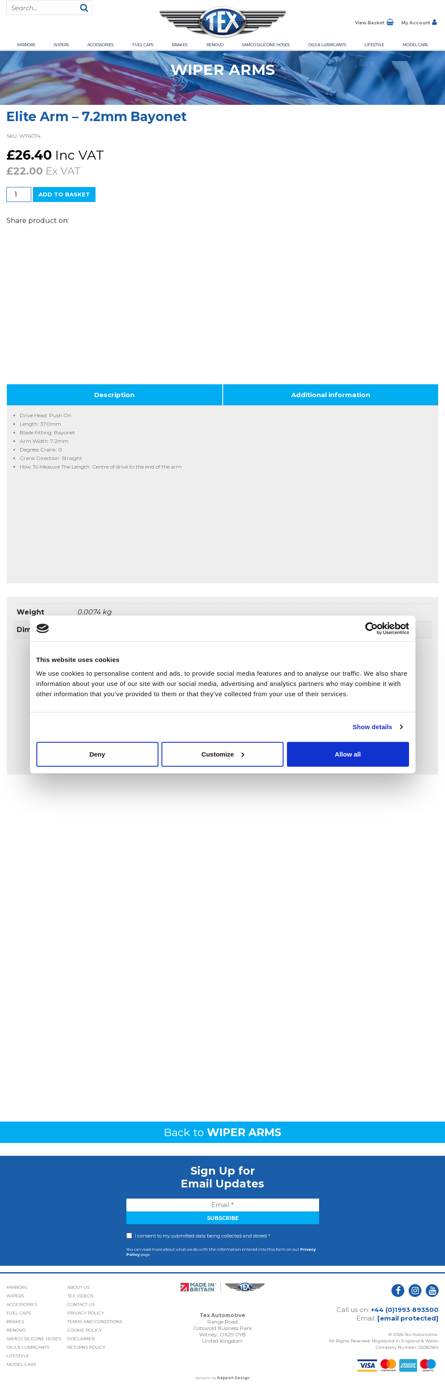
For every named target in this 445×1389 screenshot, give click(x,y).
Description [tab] (114, 395)
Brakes (180, 44)
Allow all (348, 753)
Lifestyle (374, 44)
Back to (222, 1132)
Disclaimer (81, 1339)
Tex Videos (80, 1296)
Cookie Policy (84, 1330)
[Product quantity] (18, 194)
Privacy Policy (85, 1313)
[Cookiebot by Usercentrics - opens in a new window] (371, 628)
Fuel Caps (142, 44)
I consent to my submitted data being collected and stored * (202, 1236)
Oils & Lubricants (327, 44)
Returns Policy (86, 1347)
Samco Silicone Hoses (266, 44)
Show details (372, 726)
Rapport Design (233, 1378)
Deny (97, 753)
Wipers (61, 44)
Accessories (100, 44)
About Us (78, 1287)
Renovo (215, 44)
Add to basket (64, 194)
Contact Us (81, 1304)
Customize (222, 753)
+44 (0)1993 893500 (405, 1310)
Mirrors (26, 44)
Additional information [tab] (330, 395)
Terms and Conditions (94, 1321)
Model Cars (415, 44)
